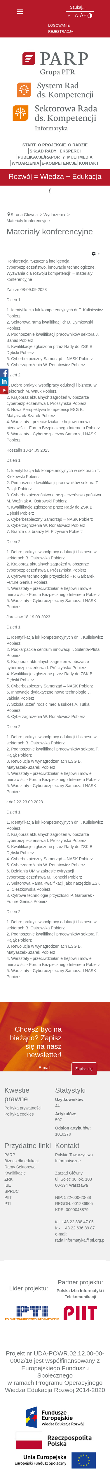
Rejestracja (60, 32)
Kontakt (89, 163)
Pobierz (13, 316)
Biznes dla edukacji (21, 1161)
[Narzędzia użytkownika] (95, 254)
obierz (87, 858)
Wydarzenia (25, 163)
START (29, 145)
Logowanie (59, 26)
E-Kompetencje (59, 163)
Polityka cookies (19, 1114)
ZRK (8, 1179)
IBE (7, 1185)
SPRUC (11, 1191)
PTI (7, 1203)
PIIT (8, 1197)
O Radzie (78, 145)
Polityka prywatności (22, 1108)
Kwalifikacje (15, 1173)
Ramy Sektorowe (20, 1167)
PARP (9, 1154)
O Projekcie (52, 145)
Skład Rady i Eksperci (55, 151)
